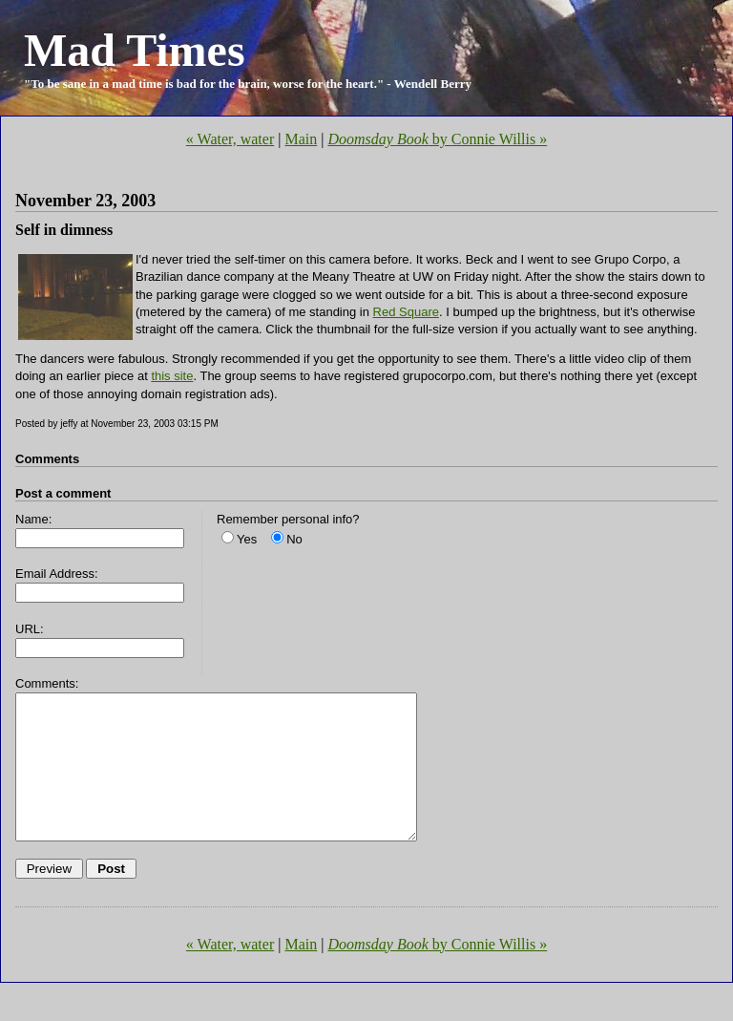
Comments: (46, 683)
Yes (247, 539)
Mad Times (134, 50)
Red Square (406, 312)
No (294, 539)
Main (300, 139)
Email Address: (56, 573)
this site (172, 376)
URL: (29, 629)
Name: (33, 519)
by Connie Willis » (437, 139)
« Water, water (230, 139)
